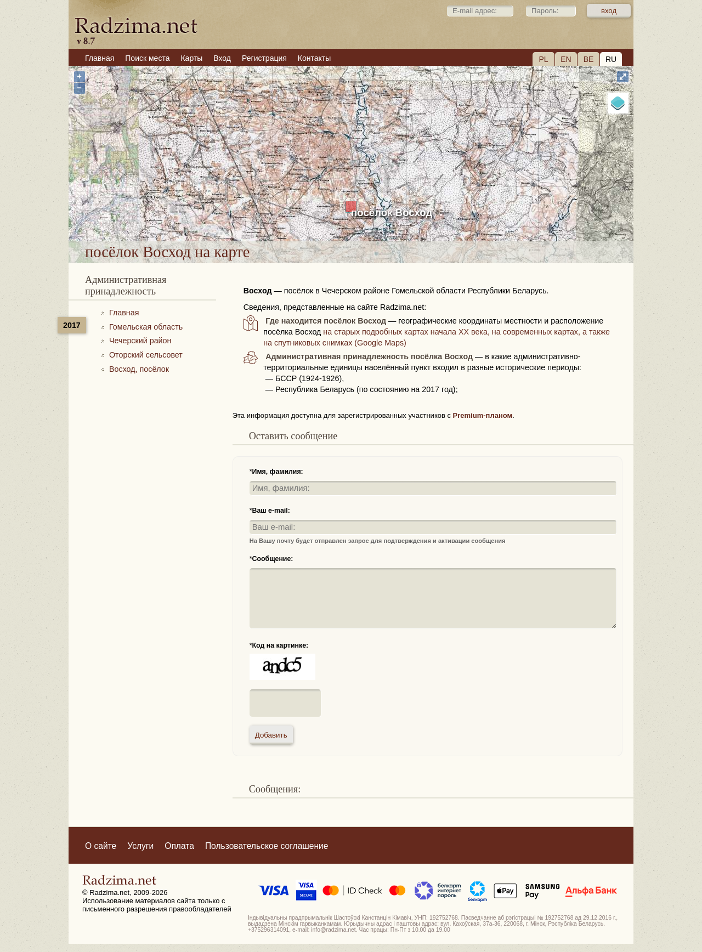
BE (589, 59)
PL (543, 59)
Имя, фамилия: (277, 471)
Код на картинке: (280, 645)
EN (566, 59)
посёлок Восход (391, 212)
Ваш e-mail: (271, 510)
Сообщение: (272, 559)
